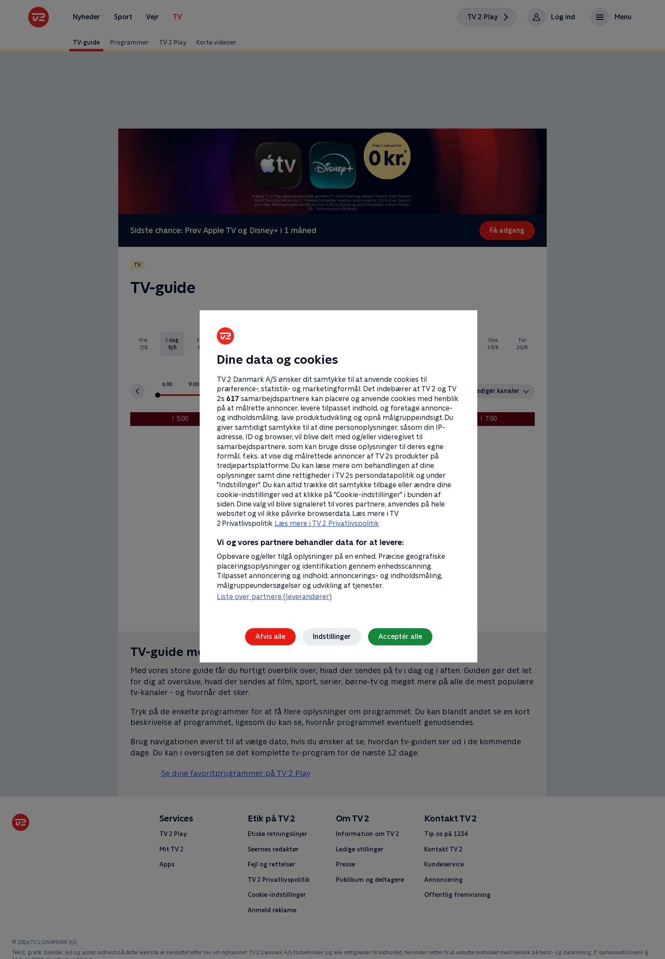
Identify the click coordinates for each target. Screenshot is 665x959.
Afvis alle (270, 636)
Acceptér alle (400, 636)
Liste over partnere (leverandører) (274, 597)
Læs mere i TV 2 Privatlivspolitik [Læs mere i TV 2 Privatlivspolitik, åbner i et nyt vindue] (327, 523)
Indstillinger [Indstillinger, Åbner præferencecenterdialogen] (332, 636)
